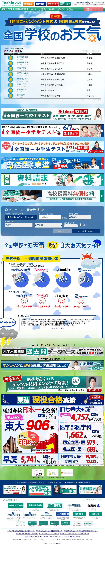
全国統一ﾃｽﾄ (80, 2)
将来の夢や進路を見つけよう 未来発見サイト (74, 534)
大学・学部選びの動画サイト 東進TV (37, 536)
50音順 (84, 225)
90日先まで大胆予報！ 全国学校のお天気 (49, 531)
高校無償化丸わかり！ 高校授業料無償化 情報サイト (81, 531)
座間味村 (21, 95)
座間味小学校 (22, 73)
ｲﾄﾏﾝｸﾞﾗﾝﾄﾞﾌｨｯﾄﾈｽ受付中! (13, 520)
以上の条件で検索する (86, 231)
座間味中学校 (22, 57)
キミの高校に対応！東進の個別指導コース (21, 531)
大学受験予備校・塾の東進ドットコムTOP (24, 539)
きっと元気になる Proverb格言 (49, 534)
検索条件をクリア (62, 231)
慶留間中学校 (22, 62)
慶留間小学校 (22, 79)
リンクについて (56, 539)
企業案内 (86, 2)
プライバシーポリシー (78, 539)
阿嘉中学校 (21, 68)
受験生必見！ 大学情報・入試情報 (27, 534)
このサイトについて (43, 539)
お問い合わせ (66, 539)
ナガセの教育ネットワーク (11, 500)
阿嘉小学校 (21, 84)
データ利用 (89, 539)
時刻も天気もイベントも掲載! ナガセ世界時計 (65, 536)
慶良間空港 (21, 89)
